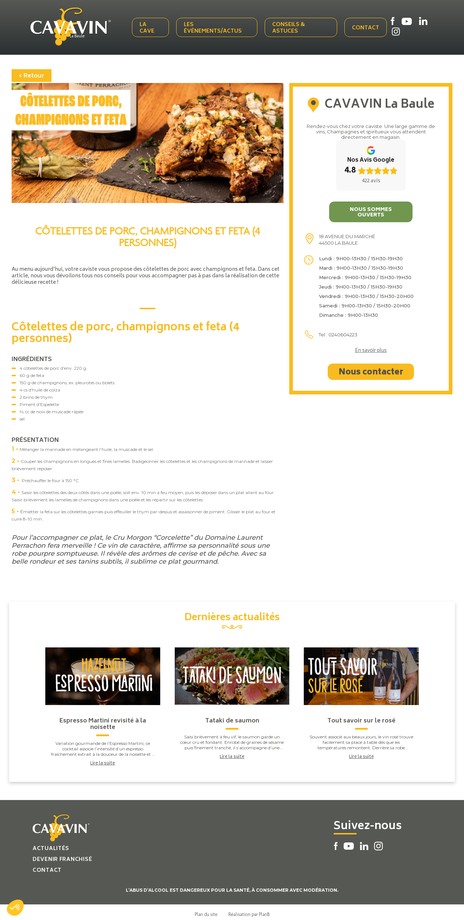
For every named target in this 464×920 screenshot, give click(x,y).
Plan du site (206, 910)
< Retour (31, 72)
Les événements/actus (216, 26)
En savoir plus (371, 347)
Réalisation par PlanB (249, 910)
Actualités (51, 844)
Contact (366, 26)
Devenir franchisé (62, 855)
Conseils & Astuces (290, 26)
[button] (15, 907)
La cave (151, 26)
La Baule (85, 35)
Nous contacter (371, 369)
